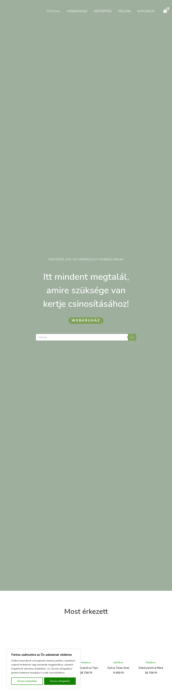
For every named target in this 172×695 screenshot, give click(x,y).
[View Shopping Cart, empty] (165, 11)
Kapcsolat (146, 11)
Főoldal (57, 11)
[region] (43, 668)
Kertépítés (104, 11)
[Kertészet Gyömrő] (13, 11)
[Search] (132, 337)
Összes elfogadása (60, 681)
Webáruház (80, 11)
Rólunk (125, 11)
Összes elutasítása (27, 681)
